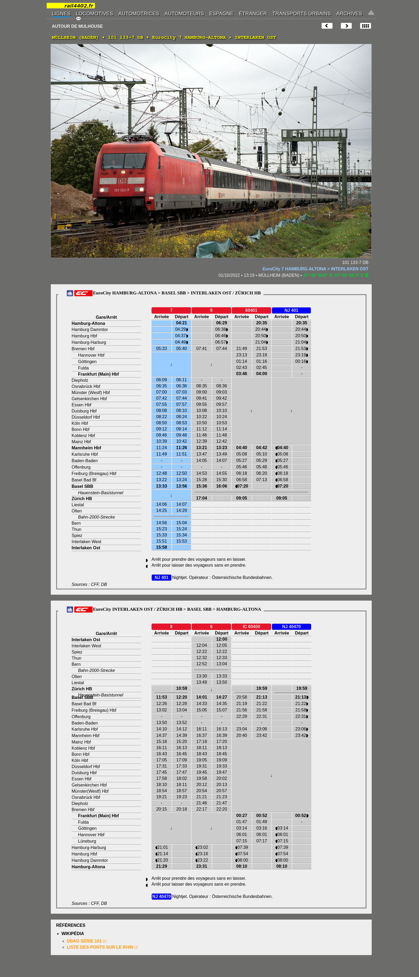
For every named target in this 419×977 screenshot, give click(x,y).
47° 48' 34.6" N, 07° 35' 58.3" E (333, 275)
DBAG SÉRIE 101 (84, 941)
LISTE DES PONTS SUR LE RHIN (100, 947)
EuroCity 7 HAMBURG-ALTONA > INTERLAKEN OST (315, 269)
